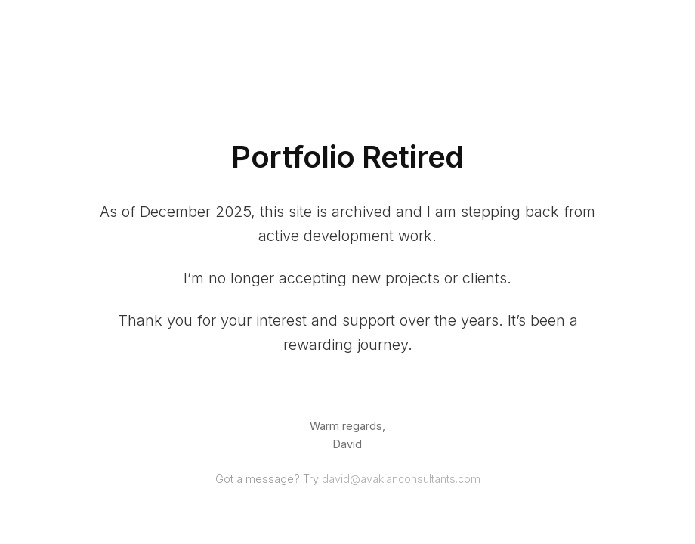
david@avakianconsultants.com (401, 478)
